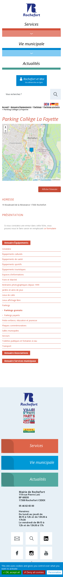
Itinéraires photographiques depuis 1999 (20, 284)
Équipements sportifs (12, 264)
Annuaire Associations (16, 352)
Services (31, 24)
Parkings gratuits (52, 107)
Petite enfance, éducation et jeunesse (19, 320)
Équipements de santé (12, 259)
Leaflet (35, 180)
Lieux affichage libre (11, 300)
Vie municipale (31, 43)
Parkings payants (12, 315)
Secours (6, 335)
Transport (6, 346)
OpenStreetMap (46, 180)
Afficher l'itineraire (49, 189)
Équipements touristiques (14, 269)
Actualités (31, 63)
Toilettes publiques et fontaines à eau (19, 341)
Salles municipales (10, 330)
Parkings (37, 107)
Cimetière (6, 249)
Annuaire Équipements (21, 107)
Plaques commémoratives (14, 325)
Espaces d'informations (13, 274)
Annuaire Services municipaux (20, 360)
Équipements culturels (12, 254)
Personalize (54, 572)
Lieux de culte (8, 295)
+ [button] (5, 127)
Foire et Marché (9, 279)
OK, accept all (11, 572)
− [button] (5, 131)
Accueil (5, 107)
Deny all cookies (34, 572)
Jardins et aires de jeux (12, 290)
